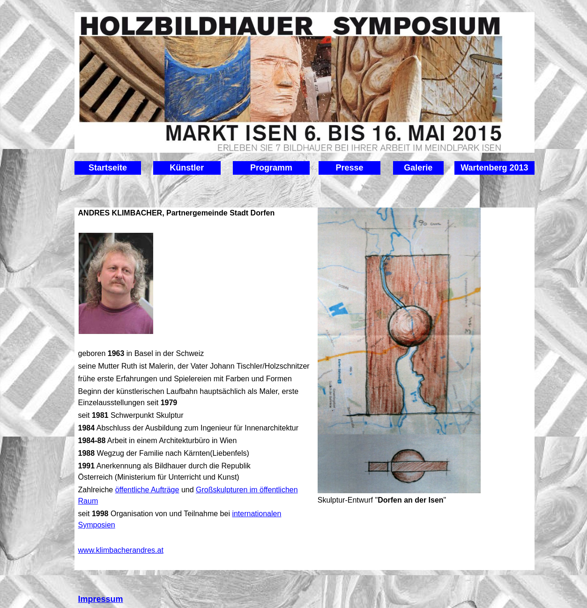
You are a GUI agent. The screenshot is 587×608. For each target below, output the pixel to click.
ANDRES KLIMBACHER (120, 213)
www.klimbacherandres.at (120, 550)
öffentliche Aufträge (147, 490)
